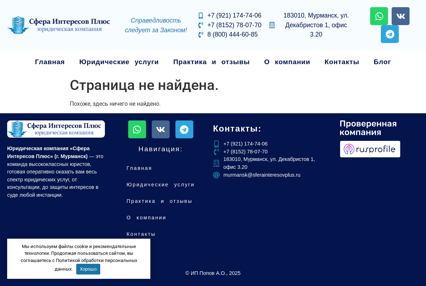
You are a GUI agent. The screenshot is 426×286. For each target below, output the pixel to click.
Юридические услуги (119, 62)
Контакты (342, 62)
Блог (382, 62)
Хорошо (88, 269)
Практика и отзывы (211, 62)
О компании (287, 62)
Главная (50, 62)
